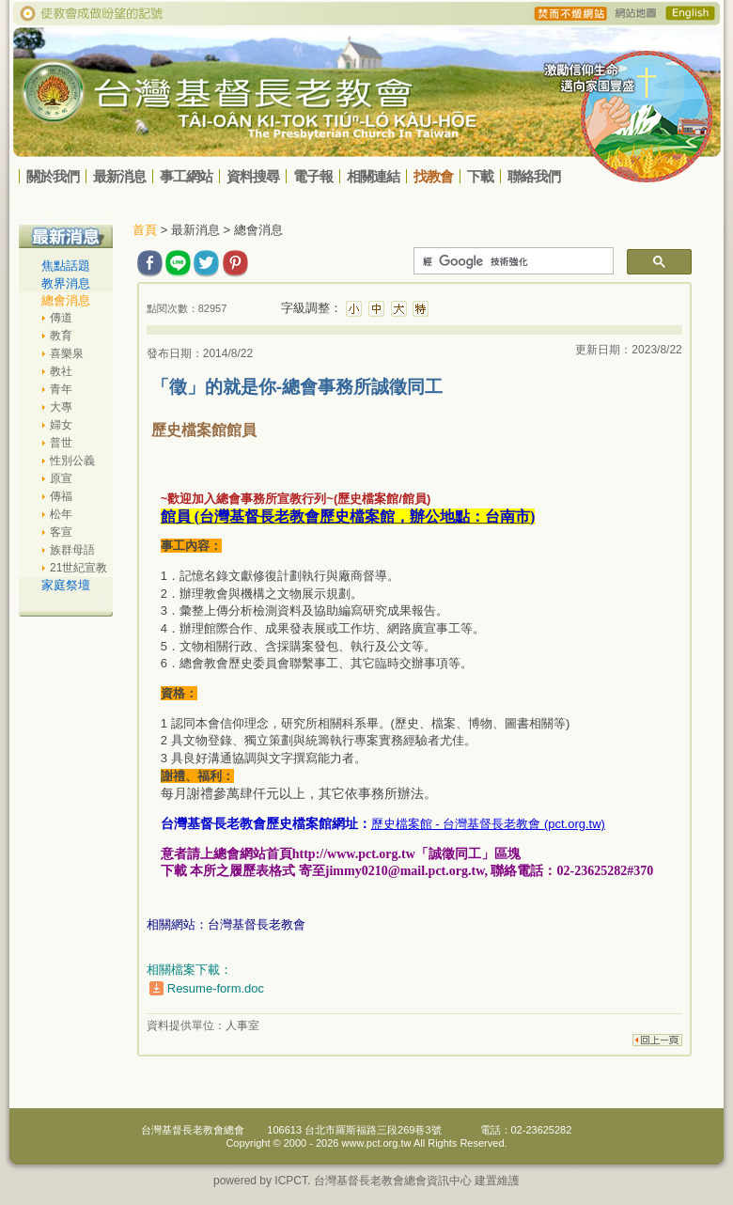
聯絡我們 (533, 176)
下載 (480, 176)
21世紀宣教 (78, 567)
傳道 (61, 317)
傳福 (61, 496)
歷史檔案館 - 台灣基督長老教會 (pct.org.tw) (488, 824)
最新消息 (119, 176)
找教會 (433, 176)
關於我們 (52, 176)
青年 (61, 389)
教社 (61, 371)
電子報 (313, 176)
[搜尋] (511, 261)
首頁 (145, 230)
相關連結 (373, 176)
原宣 (61, 478)
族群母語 (72, 549)
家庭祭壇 (65, 585)
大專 (61, 407)
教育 (61, 335)
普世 (61, 442)
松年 (61, 514)
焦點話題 (65, 265)
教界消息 (65, 283)
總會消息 (65, 300)
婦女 (61, 424)
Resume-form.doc (215, 988)
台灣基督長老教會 (256, 924)
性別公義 (72, 460)
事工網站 (186, 176)
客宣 (61, 532)
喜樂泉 (67, 353)
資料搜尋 (252, 176)
